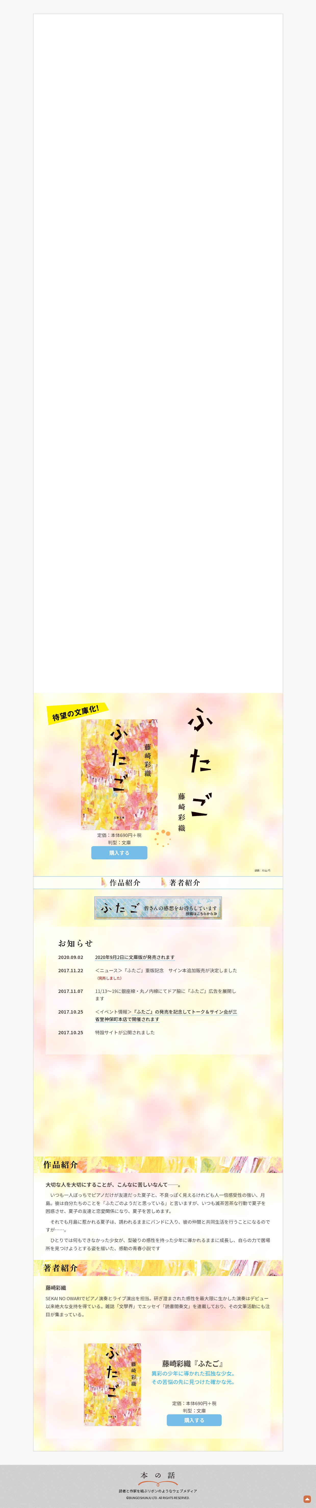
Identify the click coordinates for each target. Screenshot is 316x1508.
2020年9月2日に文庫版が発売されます (135, 957)
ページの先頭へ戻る (307, 1499)
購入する (119, 852)
